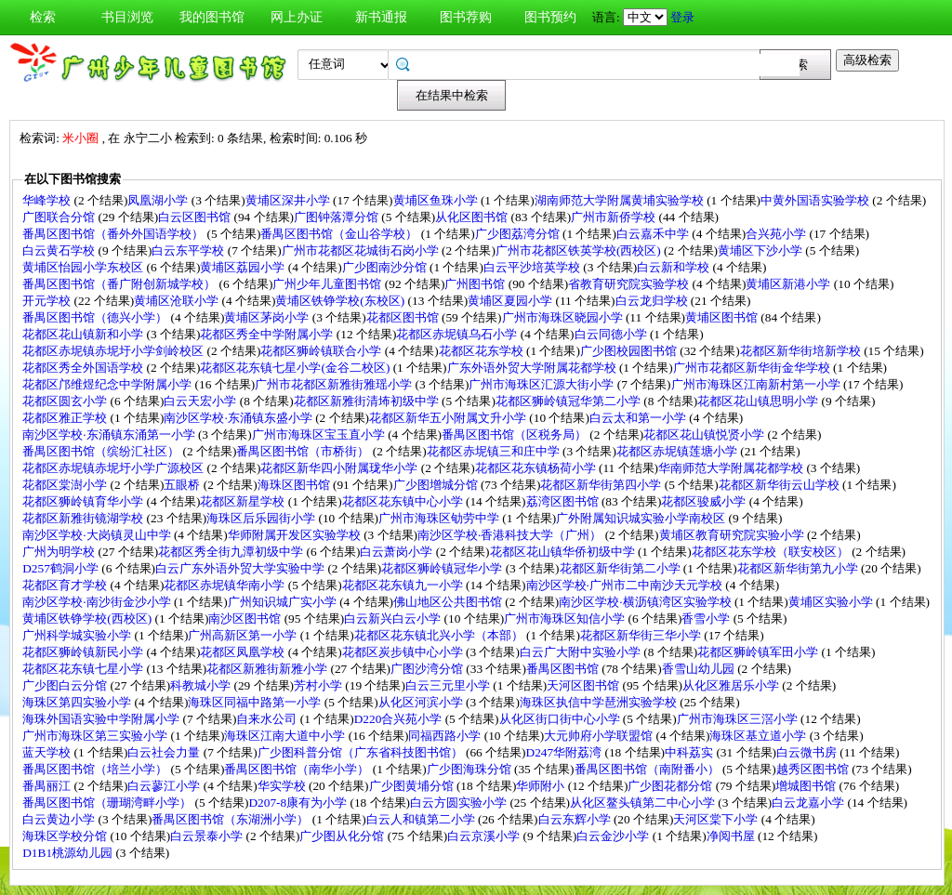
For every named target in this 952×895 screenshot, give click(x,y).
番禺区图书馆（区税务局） (515, 434)
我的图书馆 (212, 17)
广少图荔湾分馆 (518, 234)
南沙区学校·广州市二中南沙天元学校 (626, 585)
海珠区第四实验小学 (78, 702)
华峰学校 (47, 200)
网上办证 (297, 17)
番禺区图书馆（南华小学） (298, 769)
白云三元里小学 (449, 685)
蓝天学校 (47, 752)
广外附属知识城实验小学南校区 (642, 518)
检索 (43, 17)
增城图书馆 (807, 786)
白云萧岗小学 (397, 552)
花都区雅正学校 (66, 418)
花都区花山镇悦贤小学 (705, 434)
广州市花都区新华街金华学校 (753, 368)
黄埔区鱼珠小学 (437, 200)
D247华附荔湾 (565, 752)
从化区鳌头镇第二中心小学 (644, 802)
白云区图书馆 (195, 217)
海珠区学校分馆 (66, 836)
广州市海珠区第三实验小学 (96, 736)
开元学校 (47, 301)
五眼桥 (183, 485)
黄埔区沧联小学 (177, 301)
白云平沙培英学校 (533, 267)
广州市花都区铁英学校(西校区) (580, 250)
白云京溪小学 (484, 836)
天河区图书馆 (584, 685)
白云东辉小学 (576, 819)
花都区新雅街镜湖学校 (84, 518)
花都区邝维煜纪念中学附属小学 (108, 384)
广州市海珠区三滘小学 (738, 719)
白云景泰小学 (207, 836)
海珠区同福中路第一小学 (256, 702)
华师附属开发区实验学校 (296, 535)
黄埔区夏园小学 (511, 301)
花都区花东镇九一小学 (404, 585)
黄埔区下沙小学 (761, 250)
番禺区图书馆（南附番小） (648, 769)
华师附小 (541, 786)
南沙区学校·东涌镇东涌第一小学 (110, 434)
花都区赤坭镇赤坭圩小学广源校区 (114, 468)
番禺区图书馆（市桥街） (304, 451)
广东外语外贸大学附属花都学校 (533, 368)
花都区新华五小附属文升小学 (449, 418)
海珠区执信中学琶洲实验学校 (600, 702)
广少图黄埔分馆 (412, 786)
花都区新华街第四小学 (602, 485)
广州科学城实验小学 (78, 635)
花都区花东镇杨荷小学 (537, 468)
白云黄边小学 (60, 819)
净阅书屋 (732, 836)
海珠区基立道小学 (759, 736)
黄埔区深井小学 (289, 200)
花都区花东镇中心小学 (404, 501)
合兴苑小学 (777, 234)
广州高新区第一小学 (243, 635)
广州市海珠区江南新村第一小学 (757, 384)
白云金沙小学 (614, 836)
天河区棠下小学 (716, 819)
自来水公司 (267, 719)
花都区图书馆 (404, 317)
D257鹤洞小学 (61, 568)
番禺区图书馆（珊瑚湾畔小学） (108, 802)
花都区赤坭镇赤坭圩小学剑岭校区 (114, 351)
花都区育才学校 (66, 585)
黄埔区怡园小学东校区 (84, 267)
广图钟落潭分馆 (337, 217)
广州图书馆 (476, 284)
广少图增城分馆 (437, 485)
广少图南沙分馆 (386, 267)
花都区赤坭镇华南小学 (225, 585)
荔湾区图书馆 (564, 501)
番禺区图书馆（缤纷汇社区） (102, 451)
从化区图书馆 (472, 217)
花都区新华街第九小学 (799, 568)
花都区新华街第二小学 (621, 568)
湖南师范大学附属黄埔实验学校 (621, 200)
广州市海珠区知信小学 (566, 618)
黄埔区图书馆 (722, 317)
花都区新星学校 (243, 501)
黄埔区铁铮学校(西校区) (88, 618)
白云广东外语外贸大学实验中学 (241, 568)
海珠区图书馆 (295, 485)
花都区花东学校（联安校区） (772, 552)
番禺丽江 (47, 786)
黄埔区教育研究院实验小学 (733, 535)
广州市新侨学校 (614, 217)
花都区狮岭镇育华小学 (84, 501)
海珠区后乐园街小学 (262, 518)
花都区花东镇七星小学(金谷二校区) (296, 368)
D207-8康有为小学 (299, 802)
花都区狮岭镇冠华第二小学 (569, 401)
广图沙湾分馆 (428, 669)
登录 (682, 17)
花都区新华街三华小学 (642, 635)
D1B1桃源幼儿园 (68, 853)
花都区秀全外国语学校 (84, 368)
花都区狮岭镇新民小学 (84, 652)
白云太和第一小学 (639, 418)
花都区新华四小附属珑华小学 (340, 468)
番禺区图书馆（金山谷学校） (340, 234)
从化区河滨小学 (422, 702)
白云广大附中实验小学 (581, 652)
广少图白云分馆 (66, 685)
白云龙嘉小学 (809, 802)
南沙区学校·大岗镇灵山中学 (98, 535)
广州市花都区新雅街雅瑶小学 (335, 384)
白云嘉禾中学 (654, 234)
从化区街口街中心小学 (561, 719)
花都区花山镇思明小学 (759, 401)
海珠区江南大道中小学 (286, 736)
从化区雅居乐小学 (732, 685)
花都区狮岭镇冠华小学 (443, 568)
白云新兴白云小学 (393, 618)
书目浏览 (127, 17)
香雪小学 (707, 618)
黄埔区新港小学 (789, 284)
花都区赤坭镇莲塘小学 (678, 451)
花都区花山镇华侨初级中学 (564, 552)
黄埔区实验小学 (832, 602)
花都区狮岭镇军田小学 (759, 652)
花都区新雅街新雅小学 (268, 669)
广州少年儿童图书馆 (328, 284)
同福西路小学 (445, 736)
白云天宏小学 (201, 401)
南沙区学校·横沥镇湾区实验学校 (646, 602)
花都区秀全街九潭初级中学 (232, 552)
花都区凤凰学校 (243, 652)
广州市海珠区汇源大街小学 (542, 384)
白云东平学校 (189, 250)
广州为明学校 (60, 552)
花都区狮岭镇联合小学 (322, 351)
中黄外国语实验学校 (816, 200)
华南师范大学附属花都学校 (732, 468)
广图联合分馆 (60, 217)
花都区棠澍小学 (66, 485)
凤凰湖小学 (159, 200)
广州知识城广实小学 (283, 602)
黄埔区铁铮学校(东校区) (341, 301)
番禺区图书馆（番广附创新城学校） (120, 284)
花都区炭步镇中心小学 (404, 652)
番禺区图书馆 (564, 669)
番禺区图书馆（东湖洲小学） (231, 819)
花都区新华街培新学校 (802, 351)
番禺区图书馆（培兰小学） (96, 769)
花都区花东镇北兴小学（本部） (440, 635)
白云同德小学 (612, 334)
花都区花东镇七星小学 (84, 669)
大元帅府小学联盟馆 (599, 736)
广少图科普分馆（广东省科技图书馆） (362, 752)
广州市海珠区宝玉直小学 (320, 434)
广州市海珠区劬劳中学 (440, 518)
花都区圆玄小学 (66, 401)
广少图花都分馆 (671, 786)
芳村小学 (319, 685)
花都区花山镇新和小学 (84, 334)
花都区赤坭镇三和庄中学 (494, 451)
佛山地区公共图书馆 (449, 602)
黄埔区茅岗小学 (267, 317)
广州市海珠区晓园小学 (564, 317)
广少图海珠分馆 (470, 769)
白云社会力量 (165, 752)
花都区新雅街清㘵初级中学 (368, 401)
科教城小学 (201, 685)
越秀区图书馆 (814, 769)
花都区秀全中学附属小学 (268, 334)
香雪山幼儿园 (699, 669)
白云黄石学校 (60, 250)
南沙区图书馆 (246, 618)
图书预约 (550, 17)
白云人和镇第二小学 (422, 819)
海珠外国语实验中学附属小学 (102, 719)
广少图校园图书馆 (630, 351)
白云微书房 (808, 752)
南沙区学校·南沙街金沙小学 (98, 602)
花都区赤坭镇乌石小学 (458, 334)
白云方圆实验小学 (459, 802)
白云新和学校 (674, 267)
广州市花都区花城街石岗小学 (362, 250)
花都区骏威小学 (704, 501)
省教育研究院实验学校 (630, 284)
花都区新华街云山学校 (780, 485)
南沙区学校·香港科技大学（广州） (511, 535)
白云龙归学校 (653, 301)
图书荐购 (466, 17)
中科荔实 (690, 752)
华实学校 (283, 786)
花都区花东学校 (482, 351)
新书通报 (381, 17)
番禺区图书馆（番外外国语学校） (114, 234)
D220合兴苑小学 (399, 719)
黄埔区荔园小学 (243, 267)
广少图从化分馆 (343, 836)
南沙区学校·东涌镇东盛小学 (239, 418)
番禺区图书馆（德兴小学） (96, 317)
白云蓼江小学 (165, 786)
